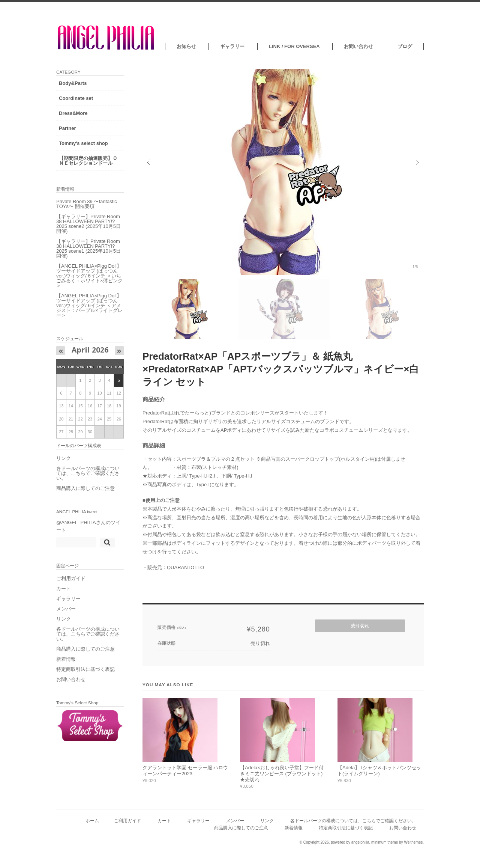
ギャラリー (232, 46)
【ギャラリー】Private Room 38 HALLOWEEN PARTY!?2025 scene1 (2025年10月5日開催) (88, 248)
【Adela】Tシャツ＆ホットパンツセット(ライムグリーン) (379, 770)
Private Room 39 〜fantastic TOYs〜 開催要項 (86, 204)
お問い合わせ (358, 46)
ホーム (92, 820)
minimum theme (384, 842)
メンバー (66, 609)
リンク (63, 458)
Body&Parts (73, 83)
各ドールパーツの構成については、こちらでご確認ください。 (88, 473)
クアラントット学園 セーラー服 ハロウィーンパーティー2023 (185, 770)
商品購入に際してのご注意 (85, 488)
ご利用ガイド (71, 578)
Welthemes (413, 842)
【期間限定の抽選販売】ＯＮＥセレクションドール (88, 160)
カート (63, 588)
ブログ (405, 46)
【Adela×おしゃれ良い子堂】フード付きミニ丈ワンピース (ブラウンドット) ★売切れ (282, 773)
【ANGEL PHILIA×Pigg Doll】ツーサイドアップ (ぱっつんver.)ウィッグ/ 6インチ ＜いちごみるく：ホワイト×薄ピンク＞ (89, 275)
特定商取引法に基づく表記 (85, 669)
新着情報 (66, 659)
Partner (67, 128)
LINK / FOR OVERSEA (294, 46)
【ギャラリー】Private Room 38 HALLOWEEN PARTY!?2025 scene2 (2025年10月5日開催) (88, 224)
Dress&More (73, 113)
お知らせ (186, 46)
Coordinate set (76, 98)
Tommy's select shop (83, 143)
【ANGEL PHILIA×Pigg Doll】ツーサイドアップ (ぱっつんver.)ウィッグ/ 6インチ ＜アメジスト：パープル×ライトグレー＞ (89, 305)
